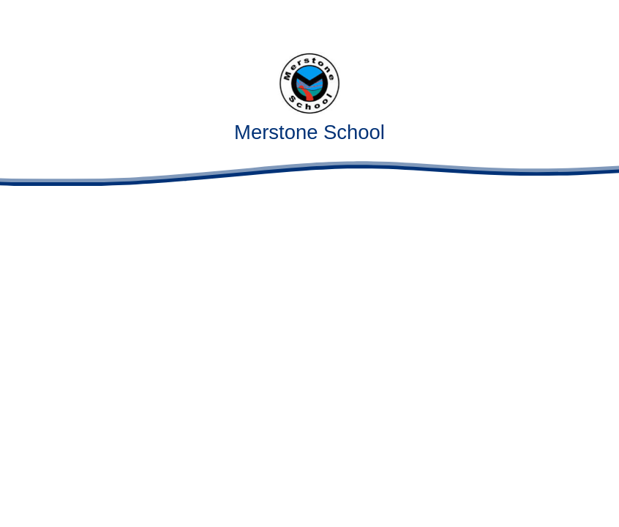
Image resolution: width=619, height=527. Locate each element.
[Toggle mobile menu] (599, 20)
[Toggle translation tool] (556, 20)
